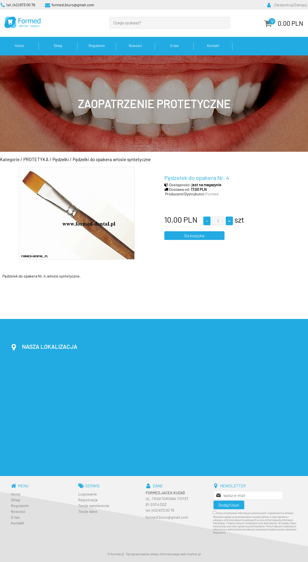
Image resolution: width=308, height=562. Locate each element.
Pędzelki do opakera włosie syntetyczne (112, 159)
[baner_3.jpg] (154, 103)
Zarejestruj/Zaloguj (290, 4)
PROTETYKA (36, 159)
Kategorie (9, 159)
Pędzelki (60, 159)
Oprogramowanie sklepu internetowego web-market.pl (163, 554)
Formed (211, 194)
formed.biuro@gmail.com (167, 517)
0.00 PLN (290, 23)
